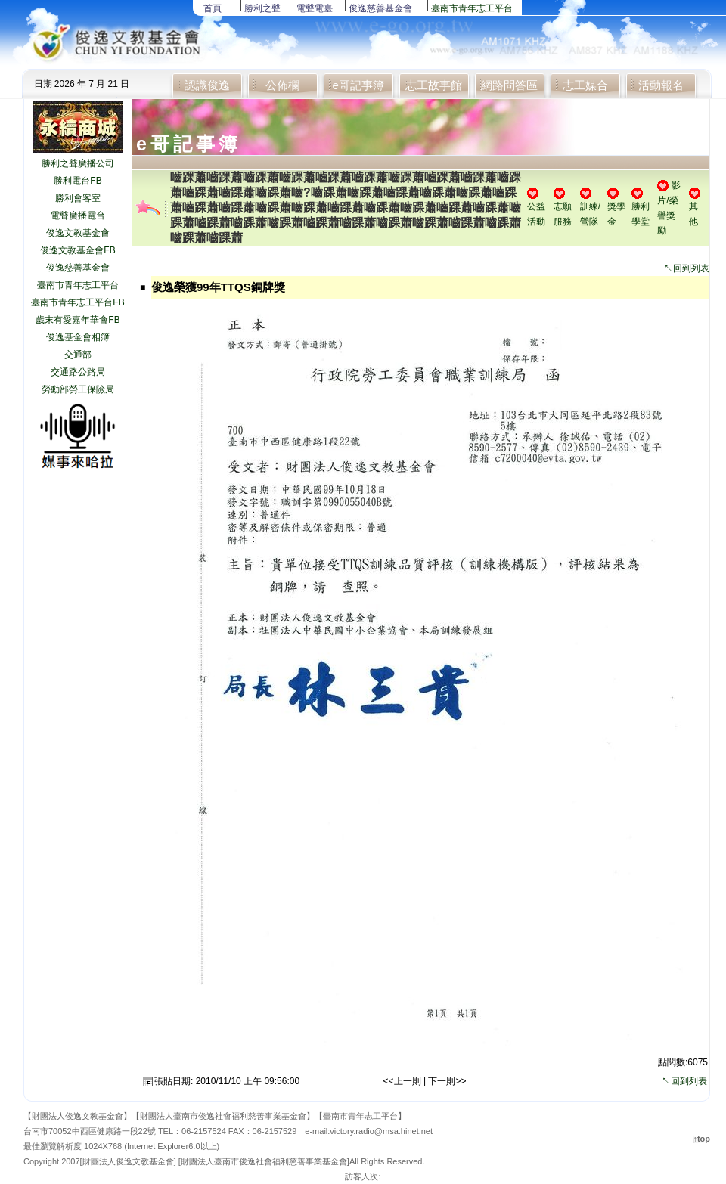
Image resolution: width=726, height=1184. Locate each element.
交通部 (78, 354)
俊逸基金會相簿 (78, 337)
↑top (701, 1138)
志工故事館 (433, 85)
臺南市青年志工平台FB (77, 302)
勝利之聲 (262, 8)
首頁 (212, 8)
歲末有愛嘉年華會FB (77, 320)
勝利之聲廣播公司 (78, 163)
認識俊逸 (207, 85)
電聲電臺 (314, 8)
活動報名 (661, 85)
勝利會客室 (78, 198)
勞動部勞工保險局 (78, 389)
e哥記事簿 (357, 85)
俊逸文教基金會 (78, 233)
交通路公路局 (78, 372)
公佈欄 (282, 85)
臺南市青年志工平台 (472, 8)
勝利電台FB (77, 180)
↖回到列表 (686, 268)
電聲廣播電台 (78, 215)
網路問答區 (509, 85)
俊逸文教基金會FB (77, 250)
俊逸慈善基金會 (380, 8)
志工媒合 (585, 85)
